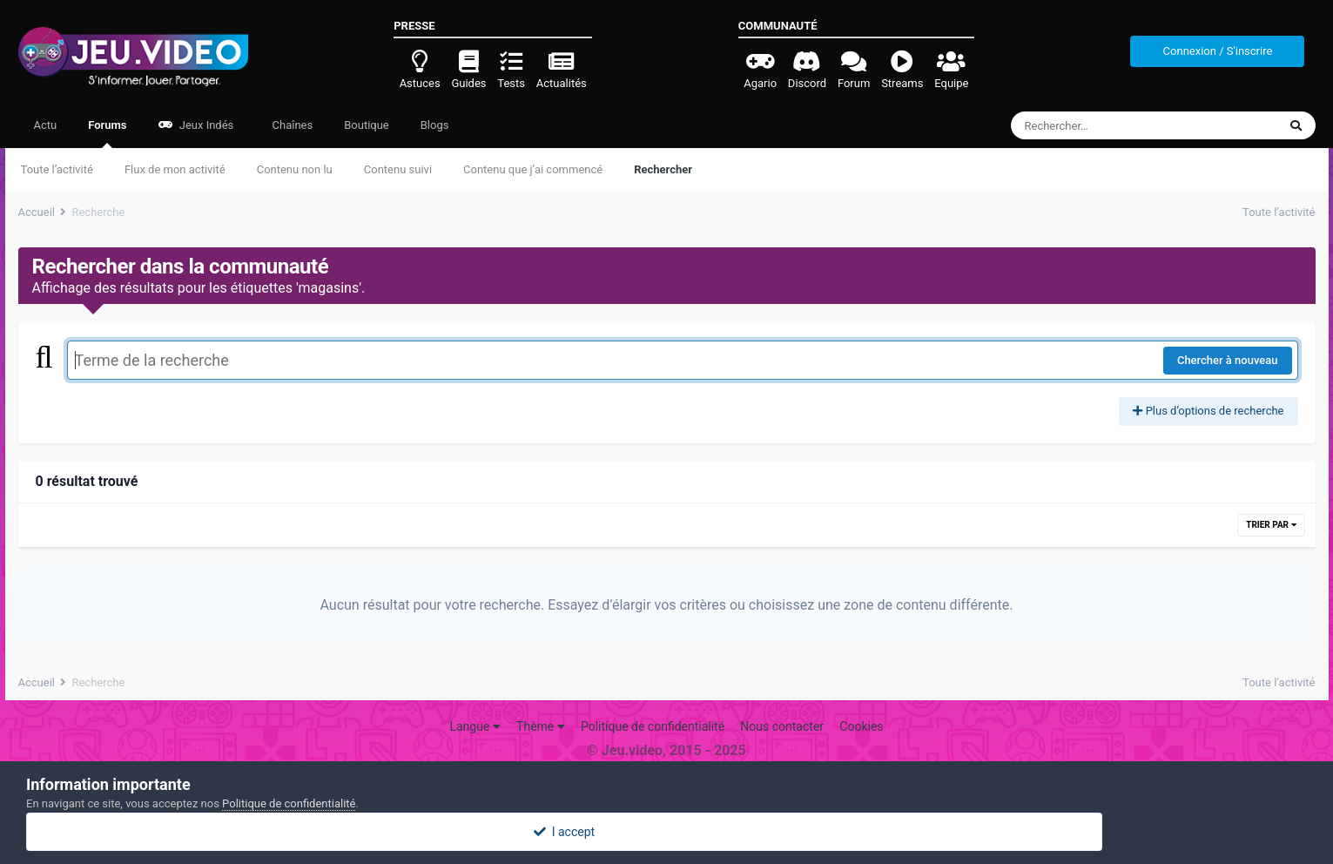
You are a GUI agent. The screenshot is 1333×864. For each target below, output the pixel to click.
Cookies (861, 726)
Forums (107, 133)
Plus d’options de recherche (1208, 410)
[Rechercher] (1096, 125)
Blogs (435, 125)
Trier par (1271, 525)
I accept (666, 832)
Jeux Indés (196, 125)
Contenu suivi (398, 169)
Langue (474, 726)
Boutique (366, 125)
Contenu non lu (295, 169)
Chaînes (291, 125)
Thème (540, 726)
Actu (45, 125)
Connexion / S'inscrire (1218, 50)
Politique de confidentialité (652, 726)
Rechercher (663, 169)
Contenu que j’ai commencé (533, 169)
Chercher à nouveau (1227, 360)
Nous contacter (782, 726)
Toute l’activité (57, 169)
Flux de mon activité (175, 169)
